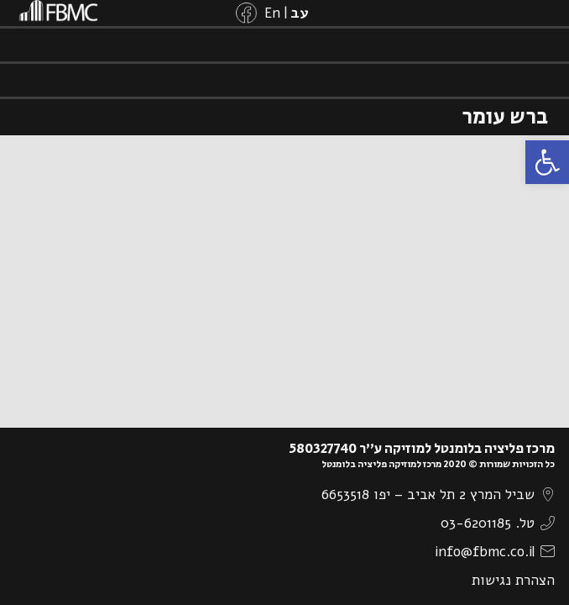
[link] (547, 162)
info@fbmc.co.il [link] (485, 551)
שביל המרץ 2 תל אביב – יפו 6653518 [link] (428, 494)
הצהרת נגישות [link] (513, 580)
